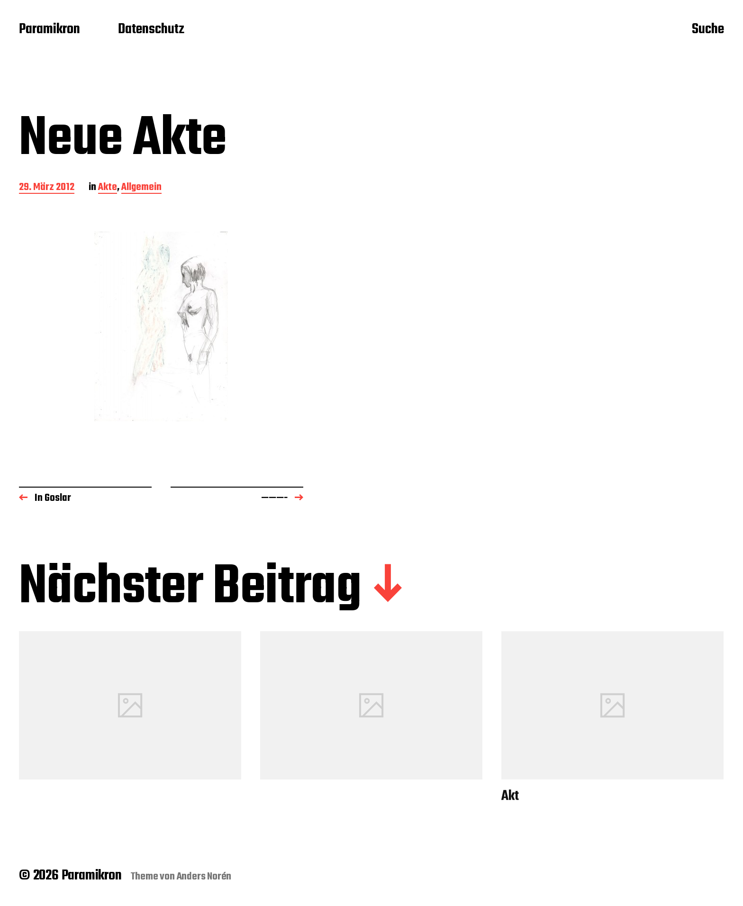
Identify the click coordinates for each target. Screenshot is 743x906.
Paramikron (49, 30)
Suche (708, 29)
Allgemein (141, 188)
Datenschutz (151, 30)
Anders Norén (204, 877)
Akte (107, 188)
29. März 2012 (46, 188)
